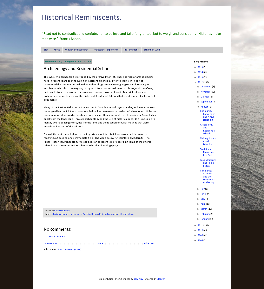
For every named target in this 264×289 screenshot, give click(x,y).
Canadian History (90, 214)
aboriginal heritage (61, 214)
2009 (200, 235)
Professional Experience (106, 50)
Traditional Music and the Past (207, 152)
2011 (200, 225)
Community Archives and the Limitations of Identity (207, 177)
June (203, 194)
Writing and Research (76, 50)
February (205, 214)
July (203, 189)
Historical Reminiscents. (81, 18)
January (205, 219)
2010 (200, 230)
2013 (200, 77)
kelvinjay (138, 279)
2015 (200, 67)
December (206, 87)
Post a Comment (57, 236)
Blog (46, 50)
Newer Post (51, 243)
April (203, 204)
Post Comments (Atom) (69, 249)
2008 (200, 240)
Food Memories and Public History (208, 163)
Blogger (161, 279)
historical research (107, 214)
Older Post (149, 243)
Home (101, 243)
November (206, 92)
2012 (200, 82)
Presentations (131, 50)
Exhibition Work (152, 50)
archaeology (76, 214)
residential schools (125, 214)
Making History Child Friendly (208, 141)
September (207, 102)
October (205, 97)
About (57, 50)
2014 (200, 72)
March (204, 209)
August (205, 107)
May (203, 199)
